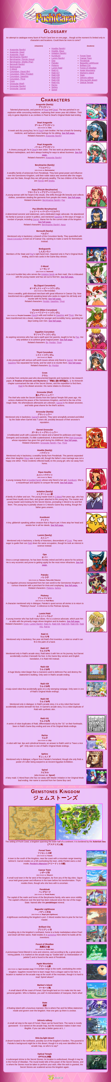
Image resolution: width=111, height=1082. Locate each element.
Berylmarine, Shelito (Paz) (21, 62)
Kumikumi (56, 56)
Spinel (54, 90)
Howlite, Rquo (58, 51)
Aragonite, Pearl (17, 54)
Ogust (34, 315)
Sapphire (58, 217)
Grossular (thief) (17, 83)
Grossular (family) (18, 86)
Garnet (36, 219)
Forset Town (85, 56)
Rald (20, 386)
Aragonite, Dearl (17, 52)
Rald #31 (56, 82)
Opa (53, 60)
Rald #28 (56, 75)
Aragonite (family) (18, 49)
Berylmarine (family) (19, 57)
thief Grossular (75, 438)
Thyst (62, 301)
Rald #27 (56, 73)
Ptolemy (55, 65)
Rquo (26, 458)
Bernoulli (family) (17, 64)
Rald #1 (55, 70)
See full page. (68, 133)
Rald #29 (56, 77)
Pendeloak (84, 60)
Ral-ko (54, 85)
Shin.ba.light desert (88, 80)
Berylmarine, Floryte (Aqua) (22, 59)
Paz (63, 200)
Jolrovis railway (87, 77)
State (82, 75)
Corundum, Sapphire (19, 76)
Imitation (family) (59, 53)
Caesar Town (86, 58)
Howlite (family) (58, 48)
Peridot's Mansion (38, 863)
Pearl (46, 110)
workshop (52, 935)
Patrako (55, 63)
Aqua (63, 224)
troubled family (34, 480)
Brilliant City (85, 65)
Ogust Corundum (15, 239)
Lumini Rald (57, 68)
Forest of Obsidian (88, 68)
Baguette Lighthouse (89, 63)
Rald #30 (56, 80)
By (47, 342)
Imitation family (48, 274)
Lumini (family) (58, 58)
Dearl (55, 110)
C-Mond (13, 69)
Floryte (41, 181)
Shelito (51, 181)
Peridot (46, 301)
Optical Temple (86, 82)
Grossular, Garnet (18, 88)
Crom (12, 81)
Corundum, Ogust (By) (20, 71)
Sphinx (55, 87)
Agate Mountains (87, 70)
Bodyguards (15, 67)
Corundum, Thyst (17, 79)
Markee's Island (87, 73)
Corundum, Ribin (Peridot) (21, 74)
